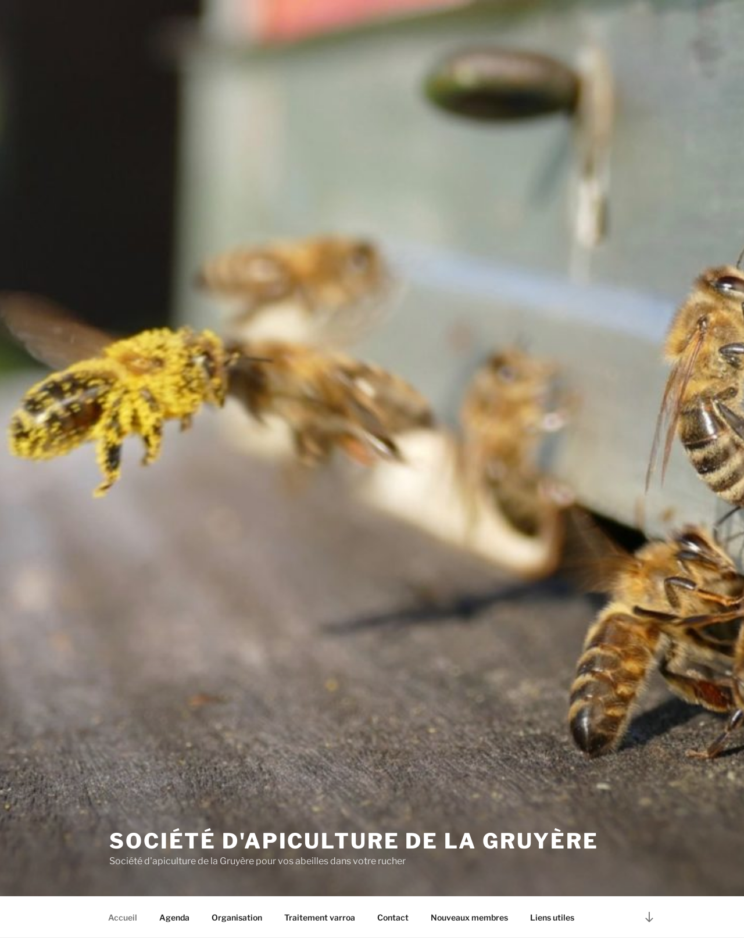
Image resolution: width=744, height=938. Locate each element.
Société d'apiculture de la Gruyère (354, 841)
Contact (393, 917)
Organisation (237, 917)
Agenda (174, 917)
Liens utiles (552, 917)
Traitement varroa (319, 917)
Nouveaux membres (469, 917)
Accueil (122, 917)
